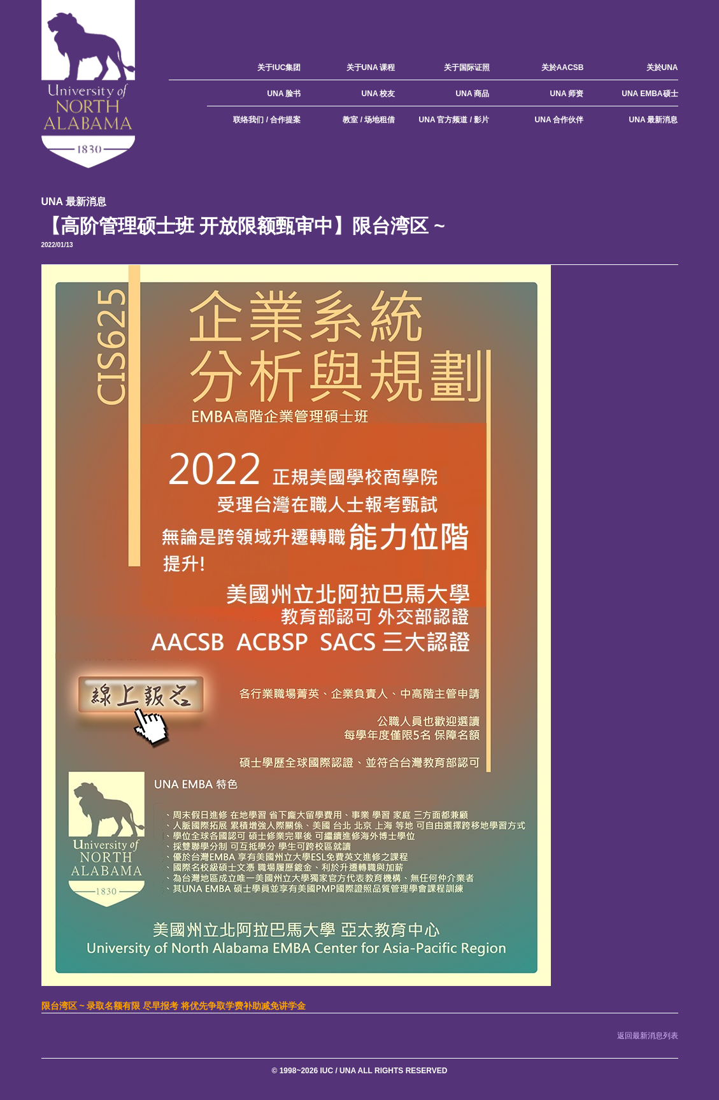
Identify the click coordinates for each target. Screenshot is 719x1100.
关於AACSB (562, 67)
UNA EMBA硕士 (650, 93)
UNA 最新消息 (653, 119)
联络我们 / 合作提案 (267, 119)
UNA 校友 (378, 93)
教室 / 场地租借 (369, 119)
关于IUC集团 (279, 67)
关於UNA (662, 67)
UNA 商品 (473, 93)
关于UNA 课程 (370, 67)
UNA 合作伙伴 (559, 119)
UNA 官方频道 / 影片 (454, 119)
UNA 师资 (567, 93)
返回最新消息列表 (647, 1035)
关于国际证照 (467, 67)
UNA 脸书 (284, 93)
